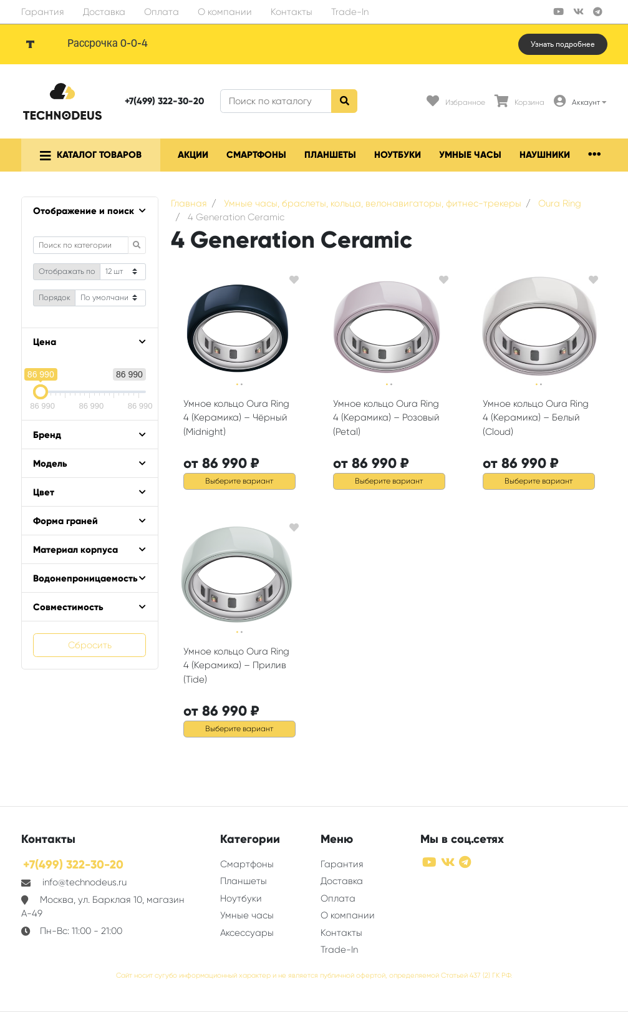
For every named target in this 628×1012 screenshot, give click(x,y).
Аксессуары (247, 932)
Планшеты (330, 154)
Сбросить (90, 645)
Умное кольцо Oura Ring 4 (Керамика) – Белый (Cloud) (536, 417)
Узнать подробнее (563, 44)
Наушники (544, 154)
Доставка (104, 11)
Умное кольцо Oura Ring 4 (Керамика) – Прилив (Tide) (236, 665)
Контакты (291, 11)
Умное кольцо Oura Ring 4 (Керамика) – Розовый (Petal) (386, 417)
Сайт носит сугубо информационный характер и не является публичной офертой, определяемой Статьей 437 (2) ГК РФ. (314, 975)
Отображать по (67, 271)
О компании (225, 11)
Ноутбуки (397, 154)
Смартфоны (256, 154)
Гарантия (42, 11)
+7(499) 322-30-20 (164, 101)
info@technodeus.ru (84, 882)
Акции (193, 154)
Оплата (161, 11)
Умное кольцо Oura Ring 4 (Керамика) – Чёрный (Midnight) (236, 417)
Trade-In (350, 11)
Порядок (54, 297)
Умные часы (470, 154)
